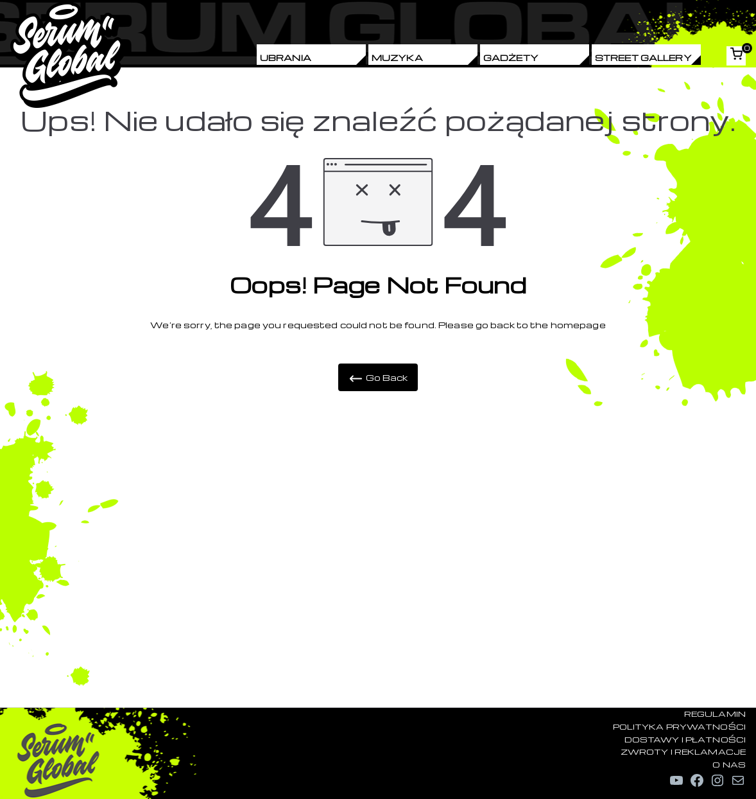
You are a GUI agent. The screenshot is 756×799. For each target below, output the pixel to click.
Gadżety (510, 57)
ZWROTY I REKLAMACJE (683, 751)
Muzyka (397, 57)
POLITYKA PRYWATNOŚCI (679, 726)
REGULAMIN (715, 713)
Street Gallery (643, 57)
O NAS (729, 764)
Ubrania (285, 57)
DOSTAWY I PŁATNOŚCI (685, 739)
